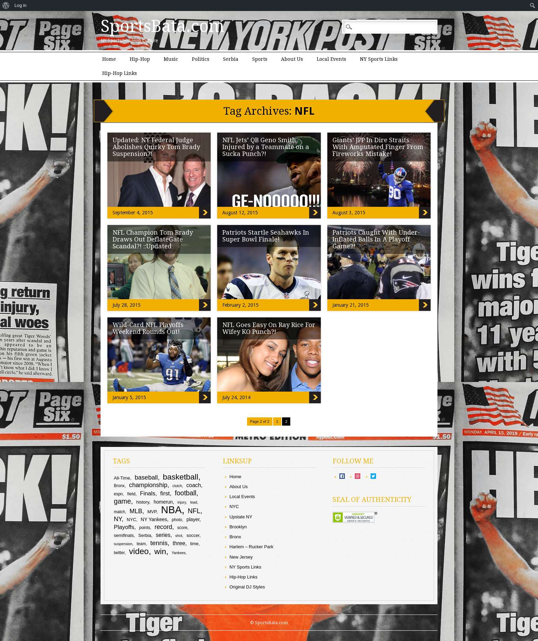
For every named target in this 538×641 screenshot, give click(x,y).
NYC (234, 506)
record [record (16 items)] (163, 527)
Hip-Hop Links (119, 73)
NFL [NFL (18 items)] (194, 511)
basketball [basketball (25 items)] (180, 476)
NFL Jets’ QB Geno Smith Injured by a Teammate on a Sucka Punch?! (265, 146)
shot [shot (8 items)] (178, 535)
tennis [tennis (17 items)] (159, 543)
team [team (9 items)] (141, 543)
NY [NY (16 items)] (118, 519)
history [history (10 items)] (142, 502)
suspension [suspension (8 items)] (123, 544)
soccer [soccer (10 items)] (193, 535)
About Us (292, 59)
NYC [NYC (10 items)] (131, 519)
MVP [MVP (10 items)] (151, 511)
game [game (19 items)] (122, 501)
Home (109, 59)
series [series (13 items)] (163, 535)
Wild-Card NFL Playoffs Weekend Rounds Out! (148, 328)
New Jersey (241, 557)
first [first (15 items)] (165, 493)
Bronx (235, 536)
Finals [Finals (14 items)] (147, 493)
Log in (20, 5)
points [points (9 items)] (144, 527)
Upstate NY (241, 516)
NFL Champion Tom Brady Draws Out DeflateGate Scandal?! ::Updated (153, 239)
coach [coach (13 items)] (193, 485)
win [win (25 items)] (160, 551)
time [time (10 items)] (194, 543)
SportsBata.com (162, 26)
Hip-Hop (140, 59)
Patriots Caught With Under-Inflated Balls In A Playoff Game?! (376, 239)
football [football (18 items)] (185, 493)
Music (171, 59)
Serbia (230, 59)
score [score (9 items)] (182, 527)
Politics (200, 59)
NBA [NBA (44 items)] (171, 509)
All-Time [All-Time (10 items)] (122, 478)
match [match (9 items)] (119, 511)
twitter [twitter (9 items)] (119, 552)
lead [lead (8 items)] (193, 502)
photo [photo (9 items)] (177, 519)
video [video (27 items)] (139, 551)
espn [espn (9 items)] (118, 494)
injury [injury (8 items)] (181, 502)
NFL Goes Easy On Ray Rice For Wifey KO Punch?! (268, 328)
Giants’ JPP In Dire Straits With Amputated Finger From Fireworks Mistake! (377, 146)
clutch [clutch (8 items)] (177, 486)
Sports (259, 59)
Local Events (331, 59)
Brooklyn (238, 526)
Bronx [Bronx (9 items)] (119, 485)
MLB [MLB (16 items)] (135, 511)
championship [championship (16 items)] (148, 485)
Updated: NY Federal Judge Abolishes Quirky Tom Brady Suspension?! (156, 146)
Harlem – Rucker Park (251, 546)
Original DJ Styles (247, 586)
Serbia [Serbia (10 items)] (144, 535)
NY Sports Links (379, 59)
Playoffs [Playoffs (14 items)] (124, 527)
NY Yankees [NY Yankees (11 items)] (154, 519)
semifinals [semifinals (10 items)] (124, 535)
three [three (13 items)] (179, 543)
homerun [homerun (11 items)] (163, 502)
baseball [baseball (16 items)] (146, 477)
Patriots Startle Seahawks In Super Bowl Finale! (265, 236)
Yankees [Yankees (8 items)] (179, 553)
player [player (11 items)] (193, 519)
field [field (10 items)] (131, 493)
